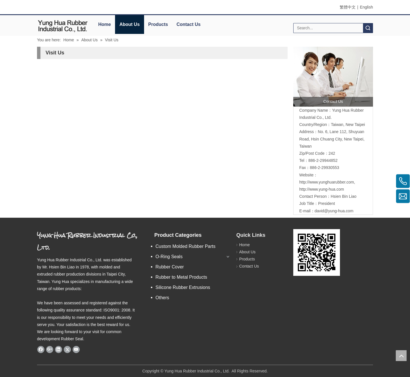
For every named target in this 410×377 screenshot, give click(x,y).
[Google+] (49, 349)
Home (104, 24)
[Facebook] (40, 349)
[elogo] (62, 26)
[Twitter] (67, 349)
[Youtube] (76, 349)
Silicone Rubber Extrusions (182, 287)
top (401, 355)
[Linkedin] (58, 349)
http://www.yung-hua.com (321, 189)
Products (158, 24)
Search (368, 28)
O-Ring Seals (169, 256)
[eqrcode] (316, 252)
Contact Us (188, 24)
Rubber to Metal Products (181, 277)
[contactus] (333, 77)
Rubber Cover (169, 266)
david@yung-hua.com (334, 211)
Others (162, 297)
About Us (129, 24)
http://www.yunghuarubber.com (326, 182)
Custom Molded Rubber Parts (185, 246)
